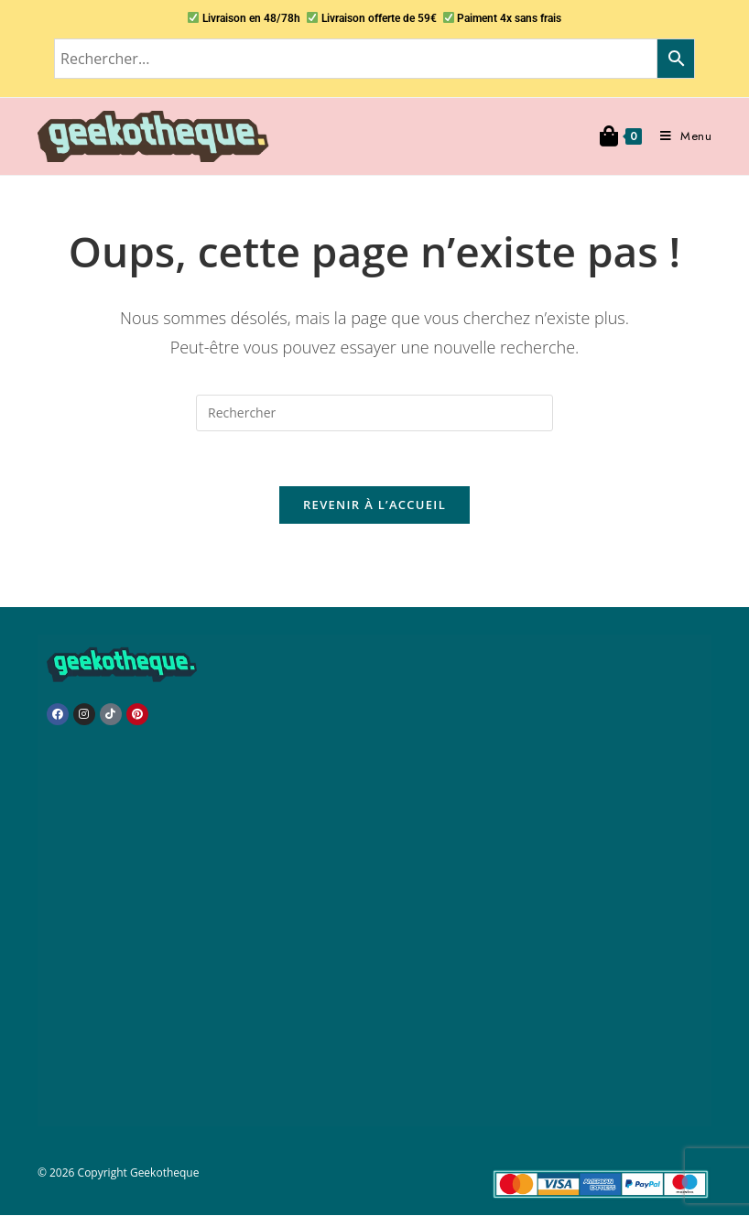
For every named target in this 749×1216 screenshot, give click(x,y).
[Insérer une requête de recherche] (374, 413)
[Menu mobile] (679, 136)
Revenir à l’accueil (374, 505)
